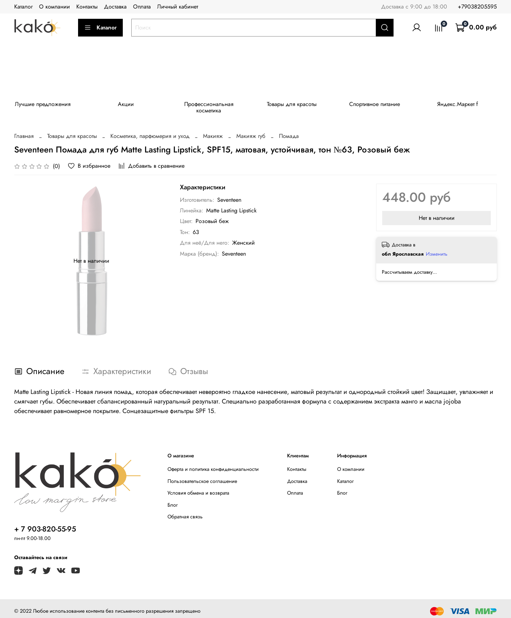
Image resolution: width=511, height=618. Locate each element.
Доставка (115, 6)
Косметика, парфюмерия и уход (149, 131)
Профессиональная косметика (213, 105)
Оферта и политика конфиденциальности (213, 463)
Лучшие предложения (44, 105)
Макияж (213, 131)
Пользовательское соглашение (202, 475)
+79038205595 (477, 6)
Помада (289, 131)
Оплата (142, 6)
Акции (128, 105)
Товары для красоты (298, 105)
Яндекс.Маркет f (467, 105)
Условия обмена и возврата (198, 487)
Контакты (87, 6)
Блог (172, 499)
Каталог (23, 6)
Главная (24, 131)
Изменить (436, 248)
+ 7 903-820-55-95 (45, 523)
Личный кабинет (177, 6)
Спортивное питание (382, 105)
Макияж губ (250, 131)
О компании (54, 6)
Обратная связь (185, 511)
